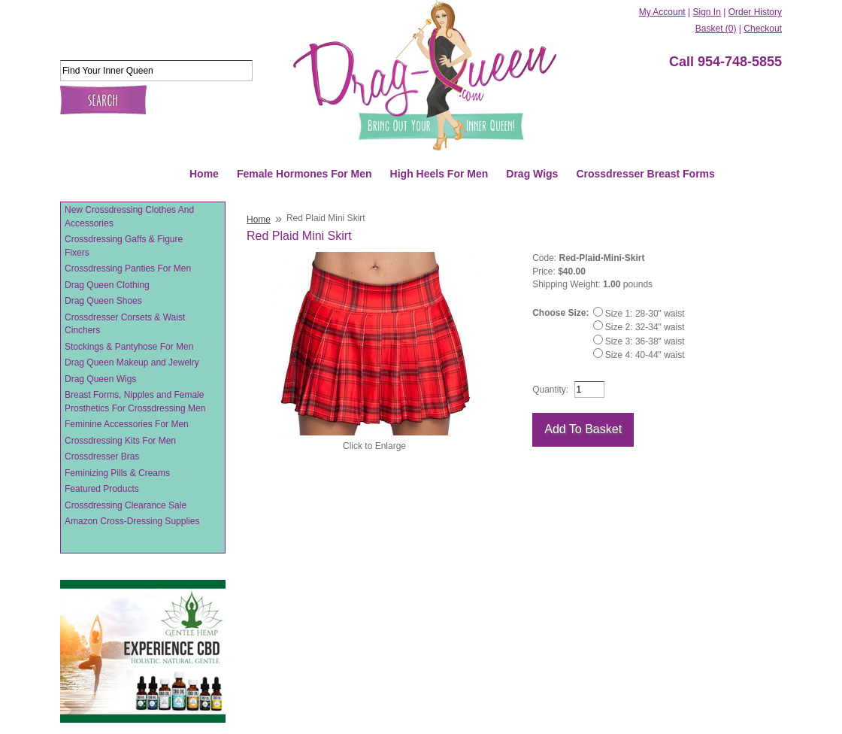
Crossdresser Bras (102, 456)
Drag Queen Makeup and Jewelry (132, 362)
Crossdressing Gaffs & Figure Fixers (124, 246)
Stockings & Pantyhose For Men (129, 346)
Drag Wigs (532, 174)
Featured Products (102, 489)
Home (204, 174)
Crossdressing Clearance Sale (125, 505)
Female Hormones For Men (304, 174)
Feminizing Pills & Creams (117, 473)
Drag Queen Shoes (103, 301)
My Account (662, 12)
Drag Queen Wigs (100, 379)
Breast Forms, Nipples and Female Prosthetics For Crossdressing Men (135, 402)
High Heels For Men (439, 174)
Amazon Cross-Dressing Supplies (132, 521)
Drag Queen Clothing (107, 285)
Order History (755, 12)
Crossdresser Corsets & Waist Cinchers (125, 324)
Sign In (706, 12)
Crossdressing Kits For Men (120, 440)
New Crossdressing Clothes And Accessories (129, 217)
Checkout (763, 28)
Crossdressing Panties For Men (128, 268)
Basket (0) (716, 28)
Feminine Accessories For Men (127, 424)
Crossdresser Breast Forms (645, 174)
